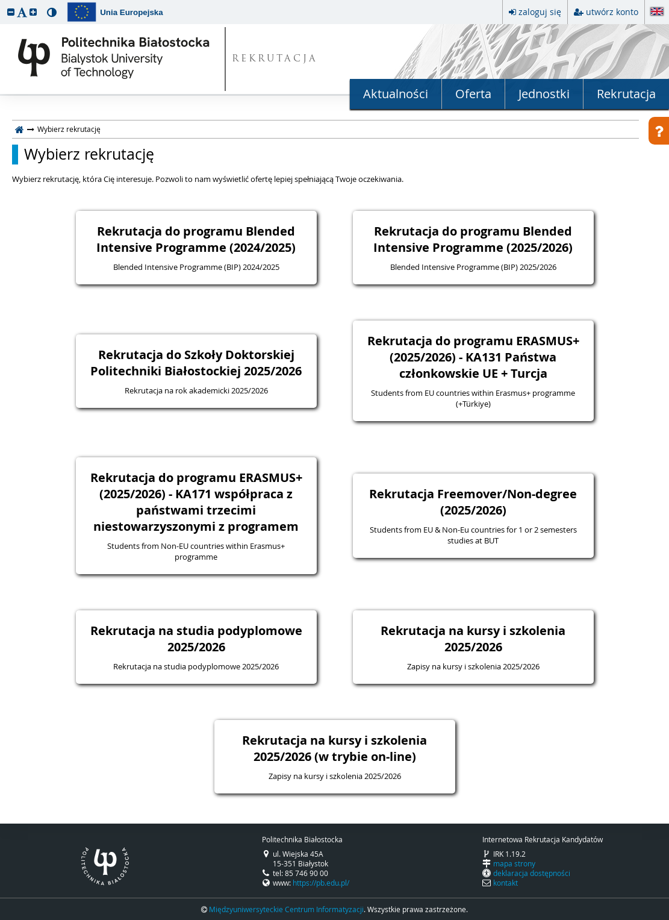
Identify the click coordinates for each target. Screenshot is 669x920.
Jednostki (544, 94)
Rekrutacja (626, 94)
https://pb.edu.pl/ (321, 882)
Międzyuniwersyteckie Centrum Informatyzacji (286, 909)
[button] (10, 11)
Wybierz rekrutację (89, 154)
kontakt (505, 882)
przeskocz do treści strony (3, 3)
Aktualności (395, 94)
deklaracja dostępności (531, 873)
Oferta (473, 94)
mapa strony (514, 863)
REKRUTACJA (275, 59)
